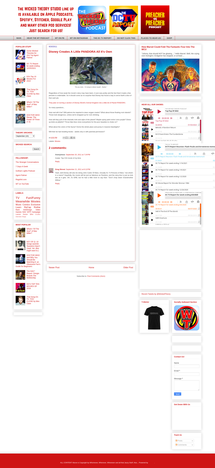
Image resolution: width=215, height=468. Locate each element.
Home (91, 267)
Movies (57, 141)
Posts (179, 441)
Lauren (18, 214)
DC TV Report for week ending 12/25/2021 (33, 66)
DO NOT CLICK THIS (126, 38)
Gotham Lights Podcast (25, 171)
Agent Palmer (21, 175)
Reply (57, 161)
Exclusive (35, 204)
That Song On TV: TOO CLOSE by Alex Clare (33, 92)
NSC (24, 212)
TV (17, 198)
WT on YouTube (22, 184)
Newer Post (54, 267)
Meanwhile (23, 201)
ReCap (27, 207)
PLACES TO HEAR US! (151, 38)
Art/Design (27, 210)
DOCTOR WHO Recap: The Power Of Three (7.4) (33, 118)
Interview (19, 216)
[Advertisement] (91, 242)
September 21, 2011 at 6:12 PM (78, 169)
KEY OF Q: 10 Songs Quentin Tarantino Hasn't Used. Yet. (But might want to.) (33, 246)
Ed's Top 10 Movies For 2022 (31, 78)
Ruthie (37, 207)
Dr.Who (37, 214)
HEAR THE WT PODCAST (38, 38)
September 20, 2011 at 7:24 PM (78, 155)
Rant (18, 210)
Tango (24, 216)
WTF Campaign (33, 212)
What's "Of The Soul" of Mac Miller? (33, 104)
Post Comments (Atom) (96, 276)
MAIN (18, 38)
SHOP (169, 38)
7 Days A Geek (22, 166)
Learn (18, 207)
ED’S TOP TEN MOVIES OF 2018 (33, 286)
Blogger (151, 463)
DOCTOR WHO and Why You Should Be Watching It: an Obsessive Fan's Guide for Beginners (28, 260)
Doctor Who (28, 214)
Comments (181, 445)
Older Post (128, 267)
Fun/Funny (33, 198)
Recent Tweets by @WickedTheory (156, 294)
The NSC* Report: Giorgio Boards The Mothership (33, 274)
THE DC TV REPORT (102, 38)
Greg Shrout (60, 169)
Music (18, 204)
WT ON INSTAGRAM (79, 38)
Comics (26, 204)
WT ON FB (59, 38)
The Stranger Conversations (27, 162)
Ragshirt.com (21, 179)
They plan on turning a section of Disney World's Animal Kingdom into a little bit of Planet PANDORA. (87, 103)
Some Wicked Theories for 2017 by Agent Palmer (33, 54)
